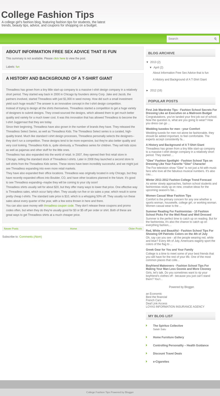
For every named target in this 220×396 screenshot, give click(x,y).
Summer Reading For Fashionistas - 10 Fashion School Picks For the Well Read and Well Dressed (178, 213)
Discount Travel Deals (167, 353)
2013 (153, 62)
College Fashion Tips (47, 15)
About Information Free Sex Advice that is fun (61, 52)
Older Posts (135, 228)
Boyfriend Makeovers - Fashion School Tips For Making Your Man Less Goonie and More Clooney (178, 267)
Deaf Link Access (156, 303)
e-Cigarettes (161, 361)
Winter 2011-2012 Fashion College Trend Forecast (178, 180)
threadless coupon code (58, 205)
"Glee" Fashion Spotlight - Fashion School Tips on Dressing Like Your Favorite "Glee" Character (179, 162)
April (157, 67)
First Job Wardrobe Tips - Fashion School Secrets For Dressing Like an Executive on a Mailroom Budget (181, 111)
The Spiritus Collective (168, 325)
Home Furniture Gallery (168, 337)
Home (73, 228)
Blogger (189, 287)
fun (18, 66)
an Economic (154, 293)
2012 (153, 90)
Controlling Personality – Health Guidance (181, 345)
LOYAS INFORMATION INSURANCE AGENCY (175, 306)
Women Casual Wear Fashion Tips (168, 195)
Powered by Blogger (122, 392)
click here (59, 58)
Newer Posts (11, 228)
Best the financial (156, 297)
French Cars (153, 300)
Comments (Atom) (30, 236)
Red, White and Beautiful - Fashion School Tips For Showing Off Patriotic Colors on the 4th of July (180, 232)
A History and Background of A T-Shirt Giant (59, 78)
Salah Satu (159, 329)
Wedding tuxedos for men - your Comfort (173, 129)
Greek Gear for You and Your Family (169, 249)
